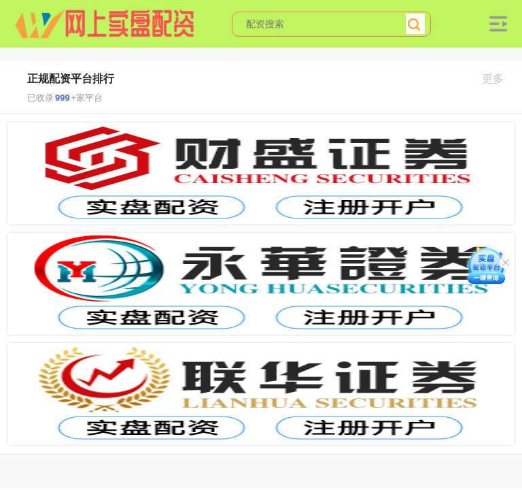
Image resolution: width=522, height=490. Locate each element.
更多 (498, 78)
